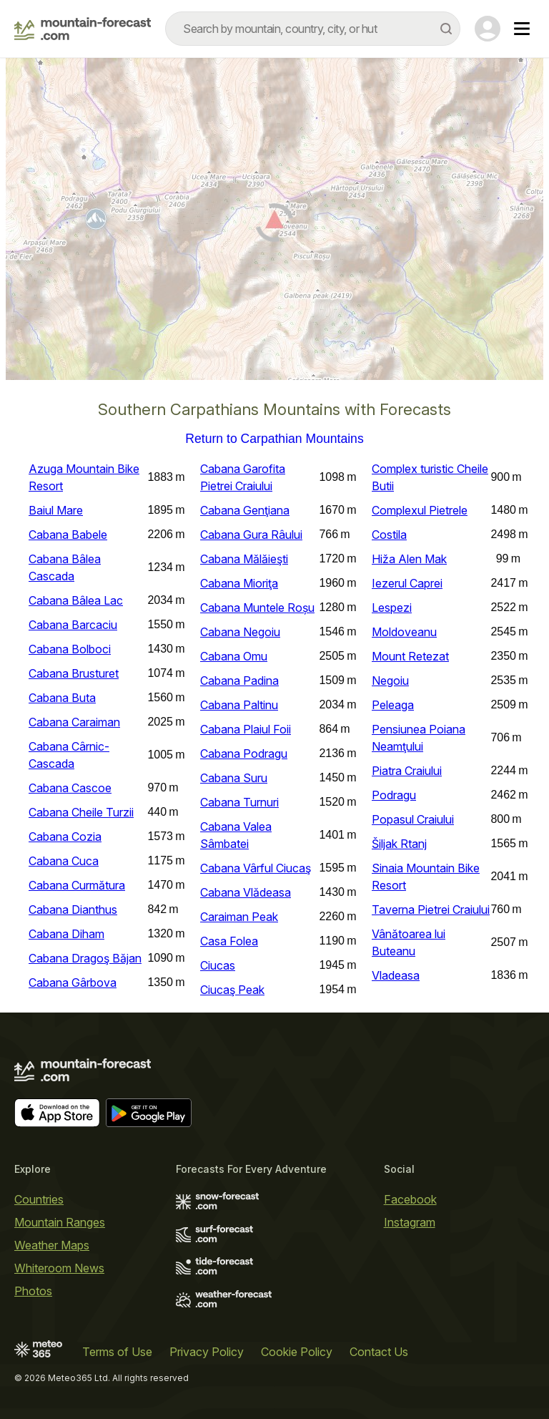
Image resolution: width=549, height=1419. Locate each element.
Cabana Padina (239, 680)
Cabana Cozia (65, 836)
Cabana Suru (233, 778)
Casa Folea (229, 941)
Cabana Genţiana (245, 510)
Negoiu (390, 680)
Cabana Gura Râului (251, 534)
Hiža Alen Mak (409, 559)
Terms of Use (117, 1352)
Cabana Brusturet (74, 673)
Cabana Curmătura (77, 885)
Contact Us (379, 1352)
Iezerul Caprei (407, 583)
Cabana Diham (66, 934)
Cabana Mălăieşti (244, 559)
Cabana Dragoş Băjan (85, 958)
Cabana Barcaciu (73, 625)
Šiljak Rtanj (399, 844)
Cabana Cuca (64, 861)
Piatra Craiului (407, 771)
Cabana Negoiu (240, 632)
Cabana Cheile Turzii (81, 812)
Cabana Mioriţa (239, 583)
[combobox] (312, 28)
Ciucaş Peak (232, 989)
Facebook (410, 1199)
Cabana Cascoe (70, 788)
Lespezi (392, 607)
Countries (39, 1199)
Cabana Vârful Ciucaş (255, 868)
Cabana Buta (62, 698)
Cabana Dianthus (73, 909)
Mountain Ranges (59, 1222)
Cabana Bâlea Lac (76, 600)
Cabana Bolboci (70, 649)
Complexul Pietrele (420, 510)
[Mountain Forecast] (82, 28)
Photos (33, 1291)
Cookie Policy (296, 1352)
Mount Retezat (410, 656)
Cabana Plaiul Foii (245, 729)
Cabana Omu (233, 656)
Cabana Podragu (243, 753)
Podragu (394, 795)
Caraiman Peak (239, 917)
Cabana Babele (68, 534)
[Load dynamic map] (274, 225)
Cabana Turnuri (239, 802)
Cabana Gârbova (73, 982)
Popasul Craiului (413, 819)
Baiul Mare (56, 510)
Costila (389, 534)
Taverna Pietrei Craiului (431, 909)
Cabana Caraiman (74, 722)
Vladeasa (396, 975)
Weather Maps (51, 1245)
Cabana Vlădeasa (245, 892)
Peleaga (393, 705)
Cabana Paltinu (239, 705)
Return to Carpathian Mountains (274, 439)
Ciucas (217, 965)
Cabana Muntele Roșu (257, 607)
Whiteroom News (59, 1268)
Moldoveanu (404, 632)
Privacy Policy (206, 1352)
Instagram (409, 1222)
